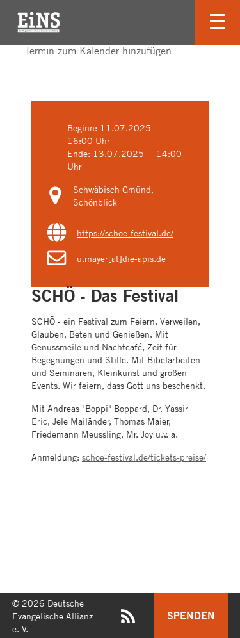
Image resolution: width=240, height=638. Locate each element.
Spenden (191, 615)
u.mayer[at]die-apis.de (121, 258)
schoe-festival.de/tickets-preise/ (144, 456)
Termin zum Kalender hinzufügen (92, 50)
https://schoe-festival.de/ (125, 232)
